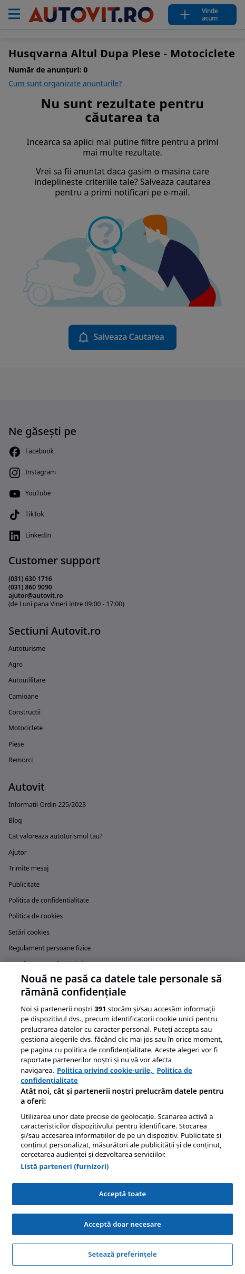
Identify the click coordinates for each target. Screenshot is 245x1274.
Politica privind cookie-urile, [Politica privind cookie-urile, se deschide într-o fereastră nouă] (105, 1070)
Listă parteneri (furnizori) (65, 1166)
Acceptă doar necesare (122, 1224)
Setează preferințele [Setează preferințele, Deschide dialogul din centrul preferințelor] (122, 1254)
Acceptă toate (122, 1193)
